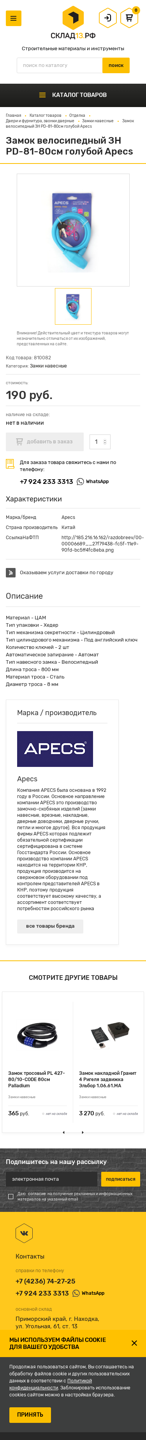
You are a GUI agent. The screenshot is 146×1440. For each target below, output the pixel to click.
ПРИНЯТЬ (30, 1415)
